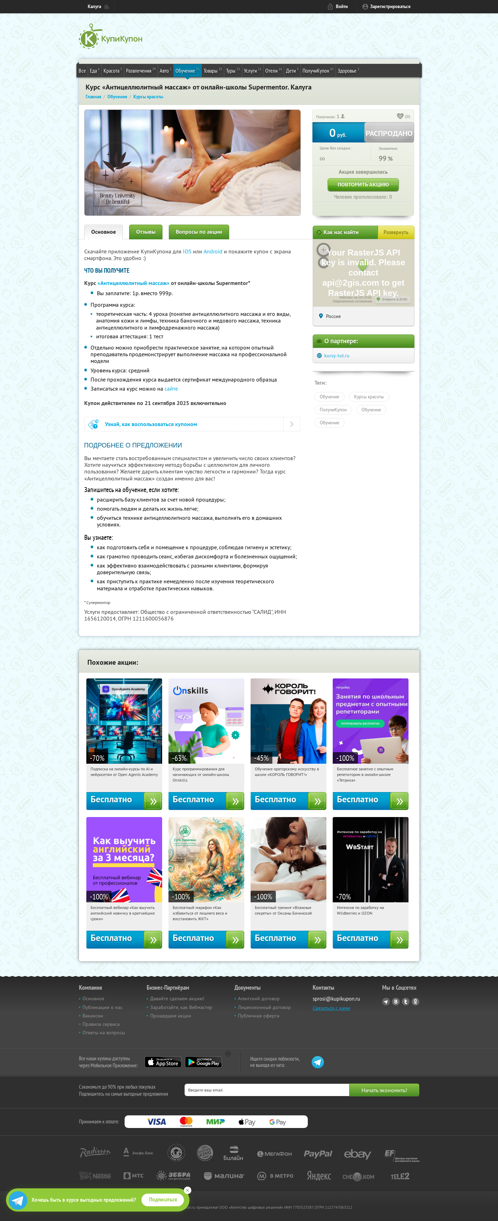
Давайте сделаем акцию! (177, 998)
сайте (171, 388)
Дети (292, 70)
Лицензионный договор (264, 1007)
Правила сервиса (101, 1024)
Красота (113, 70)
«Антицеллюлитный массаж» (134, 283)
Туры (233, 70)
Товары (213, 70)
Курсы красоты (369, 396)
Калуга (94, 6)
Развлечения (141, 70)
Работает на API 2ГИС (355, 297)
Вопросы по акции (199, 231)
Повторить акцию (363, 184)
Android (214, 251)
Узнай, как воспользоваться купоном (151, 424)
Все (82, 70)
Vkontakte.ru (396, 1002)
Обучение (187, 70)
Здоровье (348, 70)
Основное (103, 231)
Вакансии (92, 1016)
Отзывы (145, 231)
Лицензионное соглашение (352, 301)
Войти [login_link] (342, 6)
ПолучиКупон (318, 70)
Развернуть (396, 232)
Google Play (203, 1062)
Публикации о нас (102, 1007)
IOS (188, 251)
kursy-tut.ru (337, 355)
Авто (166, 70)
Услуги (252, 70)
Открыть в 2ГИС (395, 299)
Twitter (406, 1002)
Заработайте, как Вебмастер (181, 1007)
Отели (273, 70)
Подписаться (163, 1199)
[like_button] (400, 116)
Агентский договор (259, 998)
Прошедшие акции (170, 1016)
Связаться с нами (331, 1008)
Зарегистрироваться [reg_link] (390, 6)
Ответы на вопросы (103, 1032)
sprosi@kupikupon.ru (336, 998)
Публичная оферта (258, 1016)
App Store (163, 1062)
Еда (95, 70)
